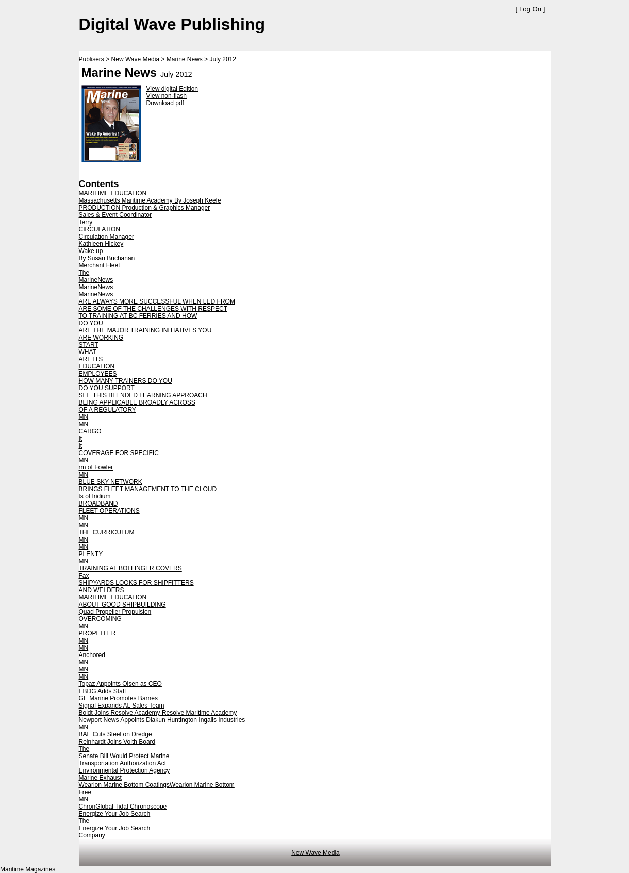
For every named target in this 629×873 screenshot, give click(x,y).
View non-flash (166, 95)
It (80, 438)
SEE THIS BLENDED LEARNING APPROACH (143, 395)
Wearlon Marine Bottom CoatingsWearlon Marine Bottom (157, 784)
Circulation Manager (106, 236)
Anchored (92, 655)
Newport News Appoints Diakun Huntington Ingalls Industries (162, 720)
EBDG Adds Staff (102, 691)
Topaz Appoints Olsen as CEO (120, 683)
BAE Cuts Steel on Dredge (115, 734)
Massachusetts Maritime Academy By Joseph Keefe (150, 200)
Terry (86, 222)
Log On (530, 9)
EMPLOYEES (98, 373)
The (84, 272)
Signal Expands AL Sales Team (121, 705)
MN (84, 417)
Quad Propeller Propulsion (115, 611)
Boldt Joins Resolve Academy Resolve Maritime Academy (158, 712)
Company (92, 835)
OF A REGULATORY (107, 409)
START (88, 344)
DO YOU (91, 323)
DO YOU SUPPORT (107, 388)
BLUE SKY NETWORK (110, 481)
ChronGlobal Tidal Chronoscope (123, 806)
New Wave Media (135, 59)
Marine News (185, 59)
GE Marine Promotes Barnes (118, 698)
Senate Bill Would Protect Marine (124, 756)
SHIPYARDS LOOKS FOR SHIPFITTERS (136, 582)
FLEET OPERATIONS (109, 510)
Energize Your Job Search (115, 813)
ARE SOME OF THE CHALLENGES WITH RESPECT (153, 308)
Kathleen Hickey (101, 243)
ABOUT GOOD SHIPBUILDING (122, 604)
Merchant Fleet (99, 265)
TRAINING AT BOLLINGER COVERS (130, 568)
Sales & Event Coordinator (115, 215)
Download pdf (165, 103)
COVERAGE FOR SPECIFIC (119, 453)
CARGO (90, 431)
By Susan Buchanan (107, 258)
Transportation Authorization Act (123, 763)
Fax (84, 575)
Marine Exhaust (100, 777)
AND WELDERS (101, 590)
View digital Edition (172, 88)
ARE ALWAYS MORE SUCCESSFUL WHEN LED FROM (157, 301)
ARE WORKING (101, 337)
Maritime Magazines (27, 869)
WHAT (87, 352)
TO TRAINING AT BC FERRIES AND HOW (138, 316)
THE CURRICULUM (107, 532)
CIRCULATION (99, 229)
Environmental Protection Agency (124, 770)
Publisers (91, 59)
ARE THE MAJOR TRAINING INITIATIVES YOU (145, 330)
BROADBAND (98, 503)
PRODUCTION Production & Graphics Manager (144, 207)
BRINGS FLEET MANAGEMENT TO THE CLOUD (148, 489)
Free (85, 792)
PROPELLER (97, 633)
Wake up (91, 251)
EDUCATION (97, 366)
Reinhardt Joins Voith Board (117, 741)
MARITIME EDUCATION (113, 193)
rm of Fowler (96, 467)
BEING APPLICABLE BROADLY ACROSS (137, 402)
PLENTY (91, 554)
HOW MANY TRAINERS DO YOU (125, 380)
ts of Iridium (95, 496)
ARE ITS (91, 359)
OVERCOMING (100, 619)
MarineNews (96, 279)
